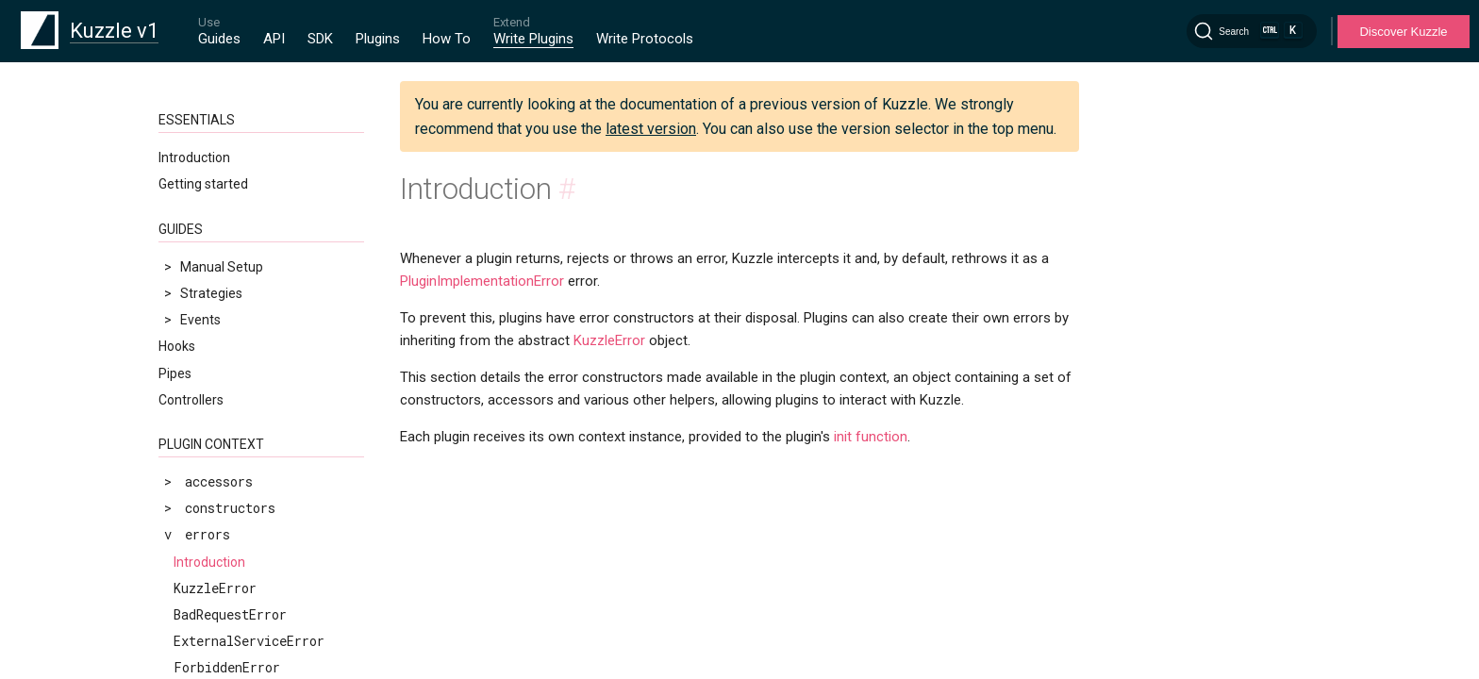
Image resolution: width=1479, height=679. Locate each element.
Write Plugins (533, 38)
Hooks (176, 346)
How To (447, 38)
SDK (320, 38)
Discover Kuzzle (1403, 32)
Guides (219, 38)
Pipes (174, 373)
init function (870, 436)
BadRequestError (230, 614)
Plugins (378, 38)
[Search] (1252, 31)
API (274, 38)
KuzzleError (215, 588)
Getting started (203, 183)
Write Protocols (644, 38)
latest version (651, 129)
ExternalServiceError (249, 641)
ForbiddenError (227, 667)
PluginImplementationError (482, 281)
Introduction (194, 157)
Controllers (191, 399)
